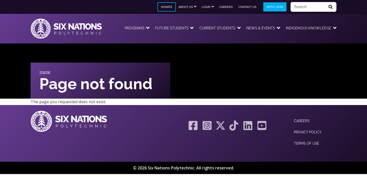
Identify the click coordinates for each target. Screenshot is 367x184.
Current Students (217, 28)
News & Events (260, 28)
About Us (186, 6)
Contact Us (248, 6)
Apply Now (275, 6)
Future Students (171, 28)
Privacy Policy (308, 132)
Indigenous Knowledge (308, 28)
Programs (134, 28)
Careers (226, 6)
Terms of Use (306, 143)
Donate (166, 6)
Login (206, 6)
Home (45, 71)
